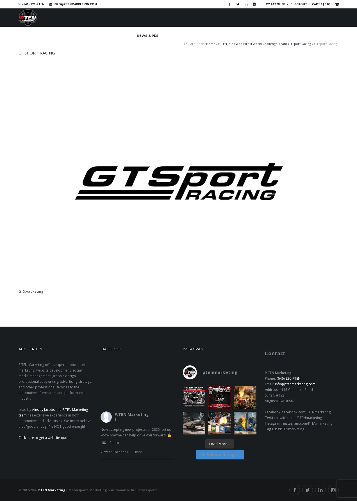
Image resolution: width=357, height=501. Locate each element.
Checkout (298, 4)
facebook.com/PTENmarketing (306, 412)
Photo (110, 442)
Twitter (238, 4)
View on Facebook (114, 452)
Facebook (230, 4)
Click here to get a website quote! (45, 437)
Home (210, 44)
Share (137, 452)
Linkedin (246, 4)
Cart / (321, 4)
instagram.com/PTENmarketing (307, 423)
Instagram (254, 4)
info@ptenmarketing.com (75, 4)
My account (276, 4)
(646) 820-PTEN (289, 378)
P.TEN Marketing (132, 414)
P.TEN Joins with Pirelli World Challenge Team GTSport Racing (264, 44)
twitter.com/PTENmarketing (300, 417)
